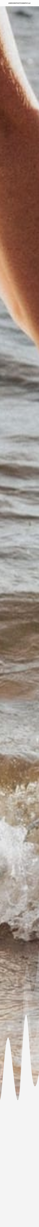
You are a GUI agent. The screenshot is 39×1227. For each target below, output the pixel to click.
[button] (2, 3)
